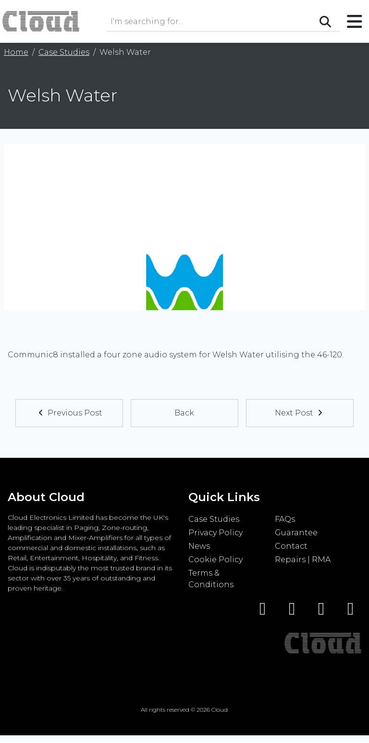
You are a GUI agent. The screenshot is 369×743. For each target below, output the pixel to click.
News (199, 546)
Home (16, 52)
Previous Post (69, 412)
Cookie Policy (215, 559)
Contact (291, 546)
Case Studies (63, 52)
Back (184, 412)
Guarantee (296, 532)
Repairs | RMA (303, 559)
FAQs (285, 519)
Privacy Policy (215, 532)
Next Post (300, 412)
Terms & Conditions (211, 578)
